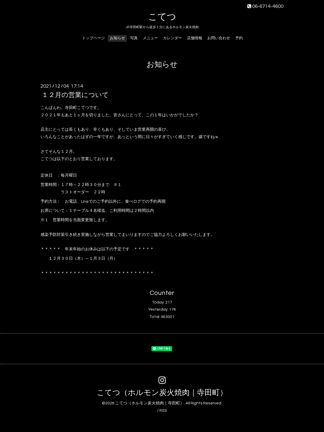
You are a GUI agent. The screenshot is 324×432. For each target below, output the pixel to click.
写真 (134, 38)
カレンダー (172, 38)
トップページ (93, 38)
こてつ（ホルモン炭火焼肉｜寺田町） (162, 393)
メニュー (150, 38)
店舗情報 (194, 38)
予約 (239, 38)
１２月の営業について (75, 95)
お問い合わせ (218, 38)
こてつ (162, 17)
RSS (163, 410)
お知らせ (117, 38)
